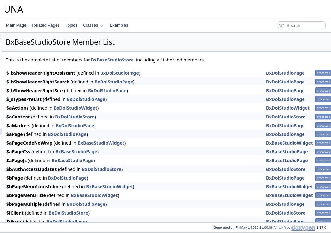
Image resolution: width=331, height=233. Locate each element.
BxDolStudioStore (155, 117)
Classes (93, 25)
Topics (71, 25)
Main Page (16, 25)
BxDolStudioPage (200, 73)
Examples (119, 25)
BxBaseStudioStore (193, 60)
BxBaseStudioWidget (181, 143)
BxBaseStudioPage (157, 152)
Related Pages (45, 25)
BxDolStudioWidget (156, 108)
